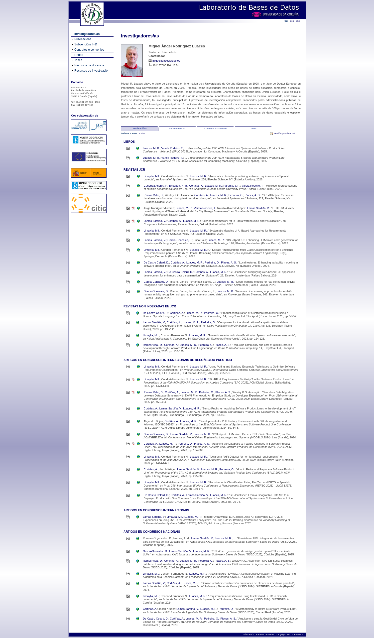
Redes (78, 55)
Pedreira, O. (236, 195)
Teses (78, 60)
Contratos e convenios (89, 49)
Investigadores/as (87, 34)
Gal (286, 21)
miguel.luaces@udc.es (166, 60)
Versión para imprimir (284, 133)
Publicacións (82, 39)
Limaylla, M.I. (152, 176)
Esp (292, 21)
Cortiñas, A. (196, 185)
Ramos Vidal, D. (153, 195)
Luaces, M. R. (151, 148)
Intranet (298, 634)
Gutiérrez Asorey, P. (156, 185)
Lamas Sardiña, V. (258, 208)
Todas (142, 133)
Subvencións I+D (85, 44)
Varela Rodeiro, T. (172, 148)
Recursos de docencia (89, 65)
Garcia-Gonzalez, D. (179, 240)
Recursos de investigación (91, 70)
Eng (298, 21)
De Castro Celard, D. (156, 262)
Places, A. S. (252, 195)
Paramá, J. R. (232, 185)
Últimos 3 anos (129, 133)
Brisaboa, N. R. (178, 185)
